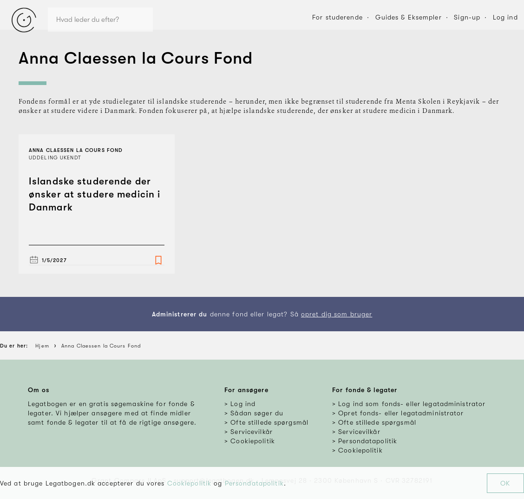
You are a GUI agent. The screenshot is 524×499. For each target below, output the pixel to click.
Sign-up (467, 17)
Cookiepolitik (189, 483)
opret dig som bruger (336, 314)
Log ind (505, 17)
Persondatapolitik (254, 483)
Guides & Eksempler (408, 17)
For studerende (337, 17)
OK (505, 483)
